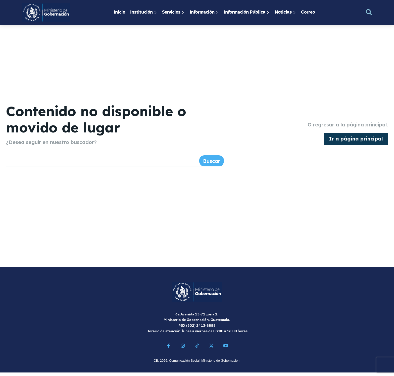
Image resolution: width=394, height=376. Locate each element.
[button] (369, 12)
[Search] (211, 164)
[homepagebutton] (356, 140)
